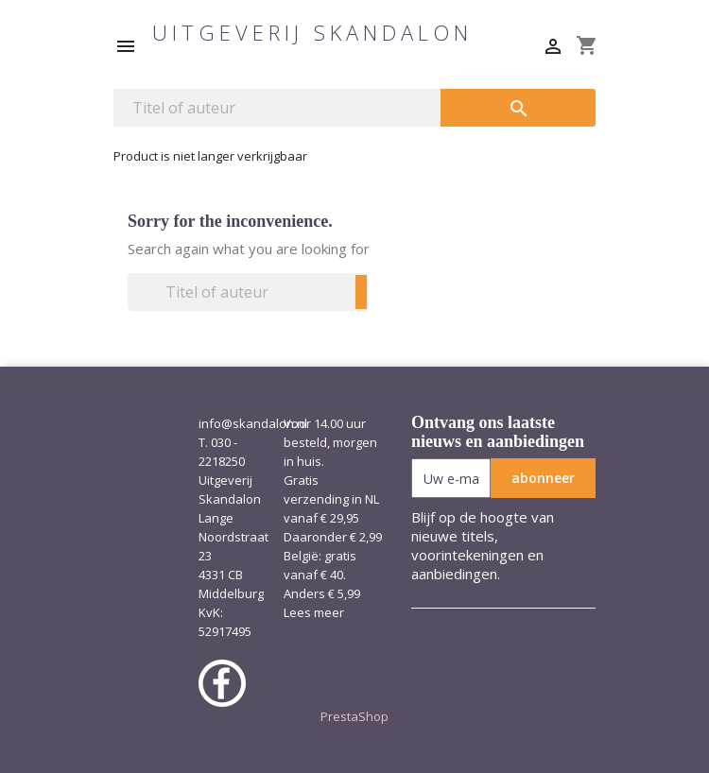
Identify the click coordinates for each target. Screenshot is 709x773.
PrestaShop (354, 716)
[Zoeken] (277, 108)
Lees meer (314, 612)
